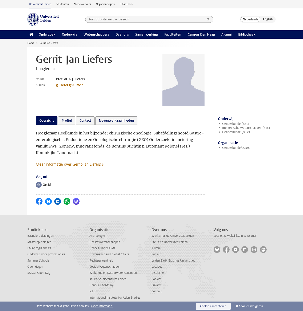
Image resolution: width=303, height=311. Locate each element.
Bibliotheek (126, 4)
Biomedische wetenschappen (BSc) (246, 128)
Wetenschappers (96, 34)
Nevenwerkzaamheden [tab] (116, 120)
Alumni (226, 34)
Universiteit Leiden (40, 4)
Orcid (44, 185)
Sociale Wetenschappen (104, 267)
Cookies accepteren (213, 306)
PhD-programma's (39, 248)
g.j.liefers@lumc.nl (70, 85)
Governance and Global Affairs (109, 254)
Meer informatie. (102, 306)
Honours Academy (101, 285)
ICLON (93, 291)
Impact (156, 254)
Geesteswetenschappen (104, 242)
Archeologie (97, 236)
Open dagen (35, 267)
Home (30, 43)
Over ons (122, 34)
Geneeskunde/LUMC (236, 148)
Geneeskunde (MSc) (236, 132)
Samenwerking (146, 34)
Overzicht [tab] (46, 120)
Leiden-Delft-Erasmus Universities (173, 261)
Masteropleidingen (39, 242)
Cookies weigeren (251, 306)
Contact (157, 291)
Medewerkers (82, 4)
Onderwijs (69, 34)
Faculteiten (172, 34)
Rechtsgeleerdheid (101, 261)
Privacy (156, 285)
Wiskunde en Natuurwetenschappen (113, 273)
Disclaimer (158, 273)
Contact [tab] (85, 120)
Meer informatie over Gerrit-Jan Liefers (68, 164)
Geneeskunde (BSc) (235, 124)
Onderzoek (47, 34)
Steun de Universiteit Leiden (170, 242)
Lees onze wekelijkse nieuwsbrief (235, 236)
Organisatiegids (105, 4)
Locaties (157, 267)
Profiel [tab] (67, 120)
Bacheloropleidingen (40, 236)
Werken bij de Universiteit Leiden (173, 236)
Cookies (156, 279)
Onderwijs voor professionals (46, 254)
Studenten (62, 4)
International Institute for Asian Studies (114, 298)
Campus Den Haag (201, 34)
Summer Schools (38, 261)
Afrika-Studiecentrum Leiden (107, 279)
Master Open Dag (38, 273)
